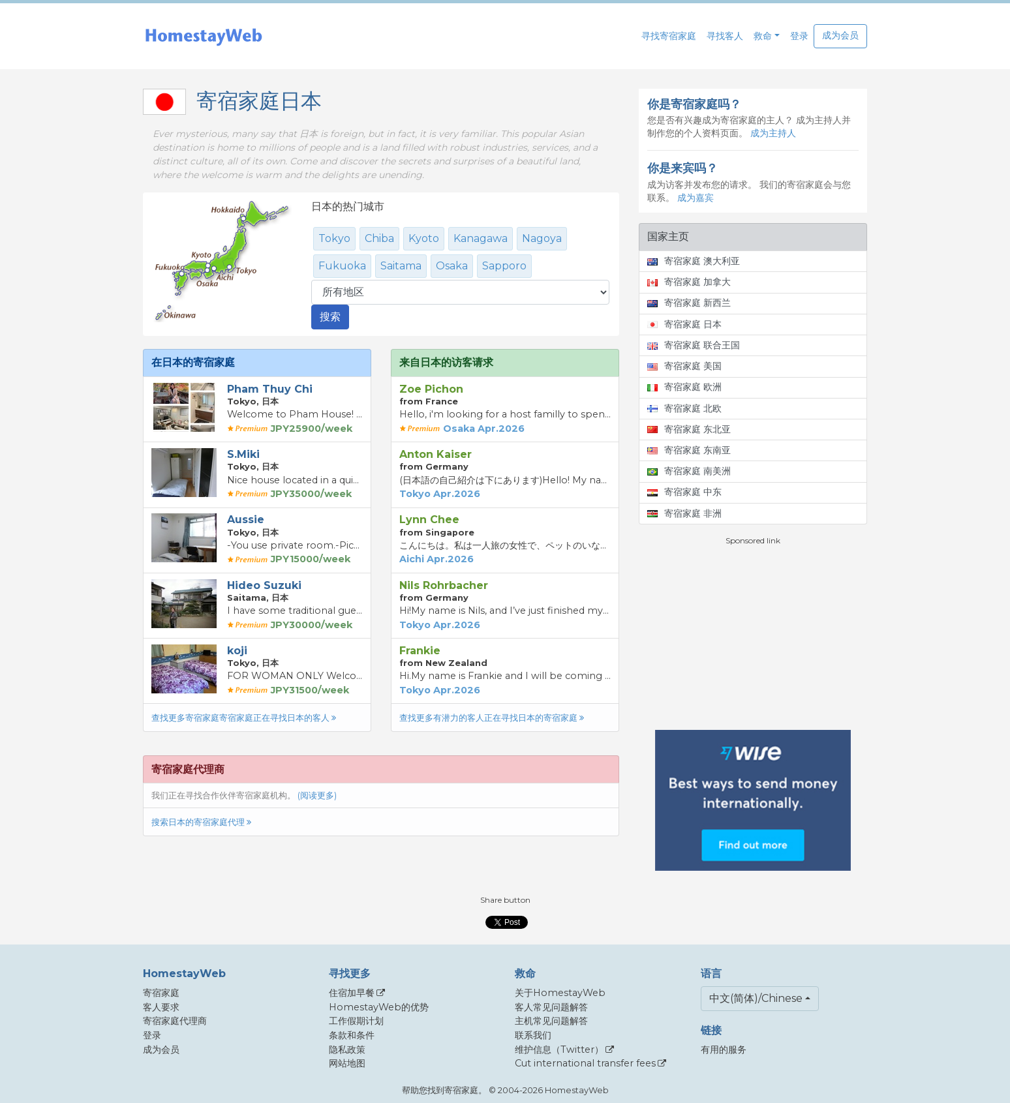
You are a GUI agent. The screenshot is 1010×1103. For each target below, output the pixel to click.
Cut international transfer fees (585, 1063)
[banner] (203, 36)
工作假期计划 (356, 1021)
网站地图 (347, 1063)
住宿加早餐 (352, 993)
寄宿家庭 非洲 (684, 513)
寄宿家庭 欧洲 (684, 387)
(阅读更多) (317, 795)
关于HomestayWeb (560, 993)
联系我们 (533, 1035)
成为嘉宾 (695, 198)
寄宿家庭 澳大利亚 (693, 261)
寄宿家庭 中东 (684, 492)
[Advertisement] (753, 637)
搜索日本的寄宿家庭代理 (201, 822)
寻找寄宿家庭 (668, 36)
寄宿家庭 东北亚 (689, 429)
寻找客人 (725, 36)
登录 (799, 36)
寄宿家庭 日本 (684, 324)
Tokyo (334, 238)
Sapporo (504, 266)
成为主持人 (773, 133)
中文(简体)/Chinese (756, 998)
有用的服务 (723, 1049)
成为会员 (840, 35)
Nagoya (542, 238)
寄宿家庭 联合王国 (693, 345)
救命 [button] (763, 36)
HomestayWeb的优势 (379, 1007)
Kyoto (423, 238)
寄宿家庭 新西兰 (689, 303)
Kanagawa (480, 238)
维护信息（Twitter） (559, 1049)
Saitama (400, 266)
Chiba (379, 238)
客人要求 (161, 1007)
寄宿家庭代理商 (175, 1021)
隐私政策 (347, 1049)
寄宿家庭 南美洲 (689, 471)
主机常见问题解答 (551, 1021)
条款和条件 (352, 1035)
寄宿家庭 (161, 993)
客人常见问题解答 (551, 1007)
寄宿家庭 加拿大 (689, 282)
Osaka (452, 266)
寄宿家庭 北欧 (684, 408)
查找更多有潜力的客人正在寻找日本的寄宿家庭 (491, 718)
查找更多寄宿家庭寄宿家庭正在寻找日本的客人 (243, 718)
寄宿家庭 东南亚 (689, 450)
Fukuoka (342, 266)
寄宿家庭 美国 (684, 366)
